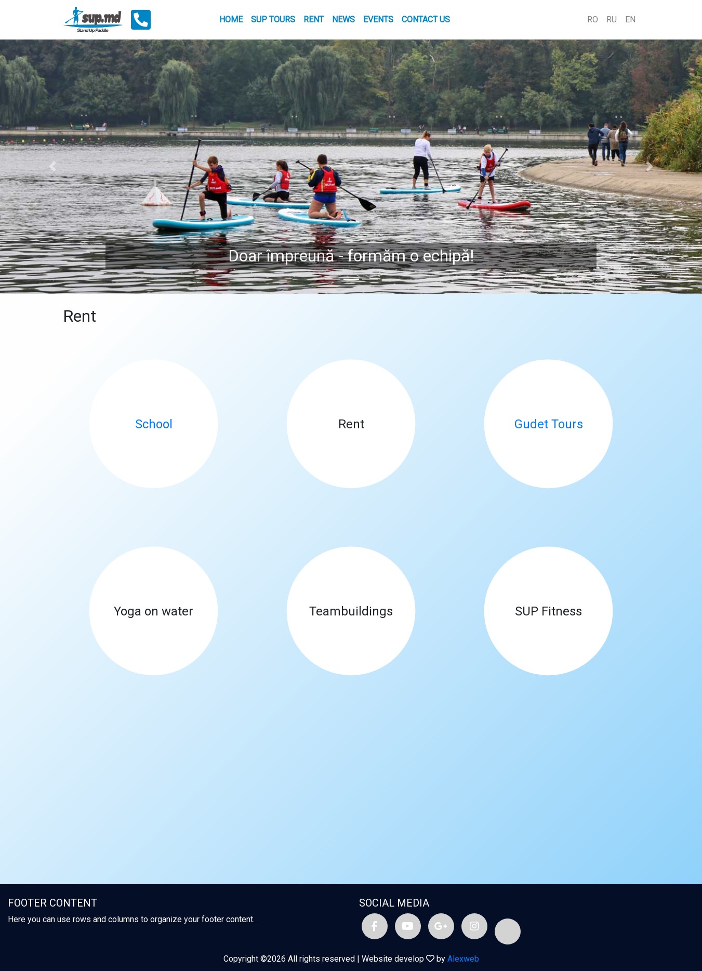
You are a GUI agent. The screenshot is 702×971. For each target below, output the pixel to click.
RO (592, 19)
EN (630, 19)
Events (378, 19)
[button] (52, 167)
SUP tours (273, 19)
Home (231, 19)
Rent (313, 19)
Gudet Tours (548, 424)
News (343, 19)
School (154, 424)
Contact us (426, 19)
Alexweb (463, 959)
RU (611, 19)
